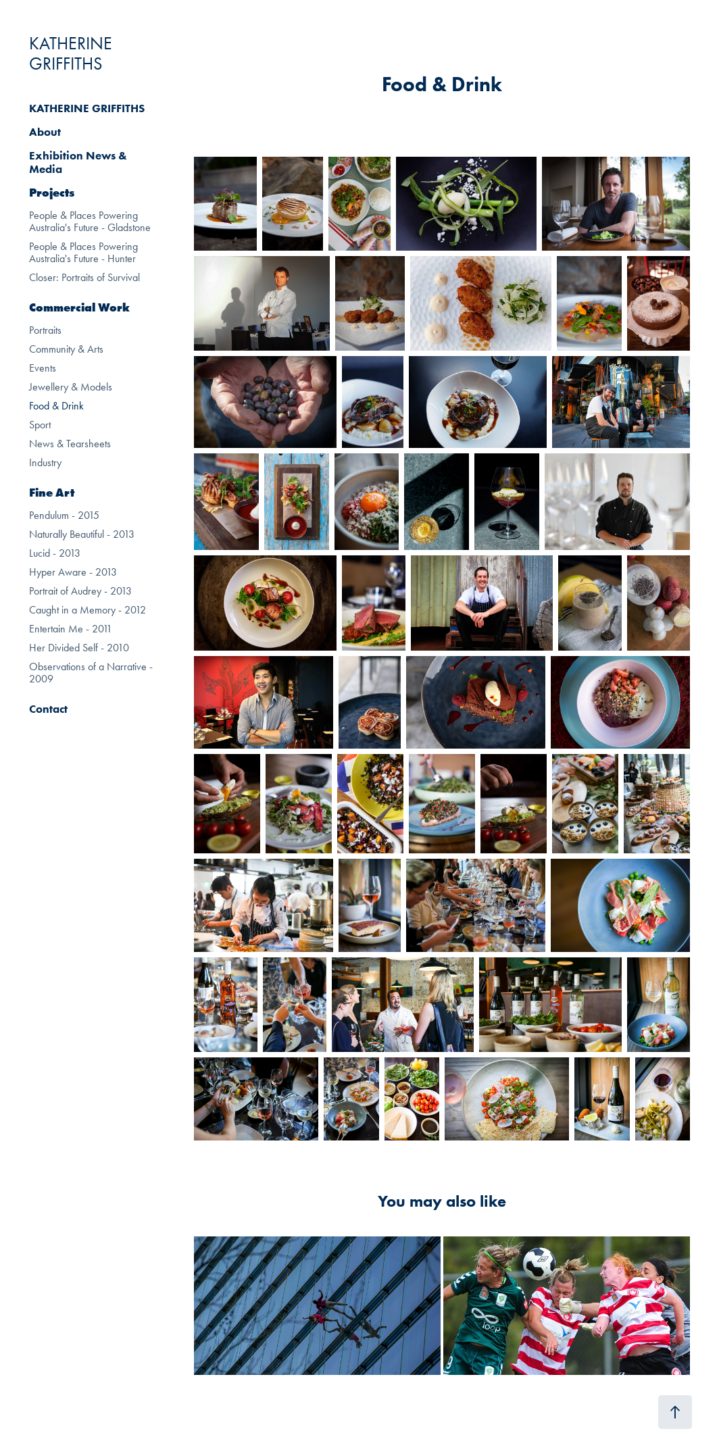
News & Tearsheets (70, 443)
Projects (51, 192)
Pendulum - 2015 (64, 515)
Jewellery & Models (70, 386)
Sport (40, 424)
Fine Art (51, 492)
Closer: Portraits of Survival (84, 277)
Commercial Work (79, 307)
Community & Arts (66, 349)
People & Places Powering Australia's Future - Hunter (83, 252)
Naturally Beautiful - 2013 (81, 534)
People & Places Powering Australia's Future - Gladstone (90, 221)
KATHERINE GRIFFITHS (72, 53)
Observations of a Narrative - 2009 (91, 672)
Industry (45, 462)
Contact (48, 709)
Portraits (45, 330)
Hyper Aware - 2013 (73, 572)
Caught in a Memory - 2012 (87, 609)
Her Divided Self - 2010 (79, 647)
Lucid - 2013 (54, 553)
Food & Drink (56, 405)
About (45, 132)
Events (42, 367)
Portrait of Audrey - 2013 (80, 590)
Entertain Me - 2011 (70, 628)
